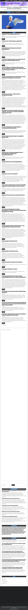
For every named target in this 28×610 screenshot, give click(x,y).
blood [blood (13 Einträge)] (13, 527)
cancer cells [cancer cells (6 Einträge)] (21, 527)
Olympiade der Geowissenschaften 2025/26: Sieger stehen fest (14, 292)
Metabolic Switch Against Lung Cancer (11, 34)
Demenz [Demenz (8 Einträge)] (4, 528)
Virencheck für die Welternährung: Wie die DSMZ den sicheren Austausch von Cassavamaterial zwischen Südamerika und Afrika (14, 304)
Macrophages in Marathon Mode (9, 241)
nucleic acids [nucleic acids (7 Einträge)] (8, 531)
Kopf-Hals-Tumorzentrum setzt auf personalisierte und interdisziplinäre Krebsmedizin (14, 314)
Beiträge (13, 12)
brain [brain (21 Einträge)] (15, 527)
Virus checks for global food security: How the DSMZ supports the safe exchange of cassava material (14, 185)
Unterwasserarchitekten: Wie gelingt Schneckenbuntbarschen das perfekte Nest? (14, 491)
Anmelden (3, 578)
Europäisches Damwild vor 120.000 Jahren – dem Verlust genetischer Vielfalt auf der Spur (13, 226)
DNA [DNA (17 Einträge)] (9, 528)
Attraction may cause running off (9, 173)
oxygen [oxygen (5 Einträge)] (11, 531)
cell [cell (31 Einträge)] (24, 527)
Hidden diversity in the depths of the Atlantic (12, 262)
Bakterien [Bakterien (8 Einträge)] (6, 527)
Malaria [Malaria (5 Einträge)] (13, 530)
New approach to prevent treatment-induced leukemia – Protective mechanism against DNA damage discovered (13, 111)
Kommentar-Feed (4, 581)
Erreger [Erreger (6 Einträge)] (12, 528)
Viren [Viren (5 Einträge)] (7, 534)
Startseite (9, 12)
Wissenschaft (7, 0)
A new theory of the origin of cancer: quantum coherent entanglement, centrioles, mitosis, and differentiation (12, 568)
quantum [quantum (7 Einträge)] (24, 531)
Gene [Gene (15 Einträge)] (12, 529)
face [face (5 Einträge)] (22, 528)
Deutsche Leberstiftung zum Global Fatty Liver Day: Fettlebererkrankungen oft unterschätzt (14, 77)
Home (3, 0)
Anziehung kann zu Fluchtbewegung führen (12, 161)
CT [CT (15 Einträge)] (2, 528)
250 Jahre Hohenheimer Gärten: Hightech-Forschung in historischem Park (12, 127)
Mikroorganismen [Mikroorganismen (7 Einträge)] (20, 530)
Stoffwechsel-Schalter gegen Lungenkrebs (12, 41)
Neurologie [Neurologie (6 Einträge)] (3, 531)
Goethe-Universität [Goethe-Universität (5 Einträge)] (16, 529)
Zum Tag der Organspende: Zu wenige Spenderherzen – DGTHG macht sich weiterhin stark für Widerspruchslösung (14, 210)
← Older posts (4, 325)
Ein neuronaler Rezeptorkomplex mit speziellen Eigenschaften (12, 136)
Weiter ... (3, 39)
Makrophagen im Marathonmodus (10, 251)
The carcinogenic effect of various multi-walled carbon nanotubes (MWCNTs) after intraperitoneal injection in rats (13, 552)
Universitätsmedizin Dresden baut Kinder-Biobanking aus (12, 48)
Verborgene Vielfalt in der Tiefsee (9, 269)
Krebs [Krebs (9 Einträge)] (11, 530)
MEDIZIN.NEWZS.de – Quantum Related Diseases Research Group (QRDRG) (14, 7)
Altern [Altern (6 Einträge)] (3, 527)
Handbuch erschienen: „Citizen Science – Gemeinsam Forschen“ (11, 94)
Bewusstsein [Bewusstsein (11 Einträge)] (9, 527)
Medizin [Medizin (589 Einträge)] (16, 530)
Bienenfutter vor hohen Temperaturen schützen (11, 511)
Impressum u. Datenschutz (22, 0)
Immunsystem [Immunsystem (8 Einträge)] (4, 530)
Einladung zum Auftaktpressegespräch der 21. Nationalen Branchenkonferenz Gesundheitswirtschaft (12, 153)
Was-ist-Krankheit (18, 12)
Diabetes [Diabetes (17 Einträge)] (7, 528)
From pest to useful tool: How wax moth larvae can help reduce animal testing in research (13, 60)
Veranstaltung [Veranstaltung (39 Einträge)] (4, 534)
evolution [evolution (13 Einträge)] (15, 528)
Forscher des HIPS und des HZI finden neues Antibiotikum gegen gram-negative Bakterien (13, 544)
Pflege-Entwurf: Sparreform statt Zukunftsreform (13, 195)
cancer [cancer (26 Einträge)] (18, 527)
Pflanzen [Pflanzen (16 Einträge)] (14, 531)
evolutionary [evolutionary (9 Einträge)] (19, 528)
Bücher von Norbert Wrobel (6, 329)
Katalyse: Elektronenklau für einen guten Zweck (11, 498)
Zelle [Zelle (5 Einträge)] (9, 534)
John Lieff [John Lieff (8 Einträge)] (8, 530)
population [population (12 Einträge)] (17, 531)
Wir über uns (15, 0)
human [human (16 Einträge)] (20, 529)
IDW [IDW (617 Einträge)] (22, 529)
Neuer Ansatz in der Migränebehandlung (9, 516)
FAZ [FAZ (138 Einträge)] (24, 528)
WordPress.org (4, 583)
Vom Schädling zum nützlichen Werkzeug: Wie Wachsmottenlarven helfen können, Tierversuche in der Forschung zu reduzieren (14, 68)
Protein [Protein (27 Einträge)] (21, 531)
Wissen (11, 0)
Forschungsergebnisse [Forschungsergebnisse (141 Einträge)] (5, 529)
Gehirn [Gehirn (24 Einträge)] (10, 529)
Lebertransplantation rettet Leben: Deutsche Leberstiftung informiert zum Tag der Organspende (14, 276)
